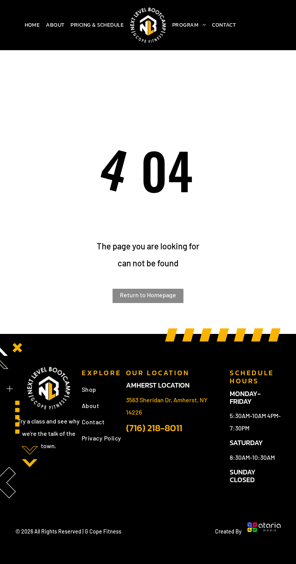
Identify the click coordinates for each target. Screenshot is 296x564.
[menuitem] (32, 25)
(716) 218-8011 (154, 428)
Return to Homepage (148, 294)
